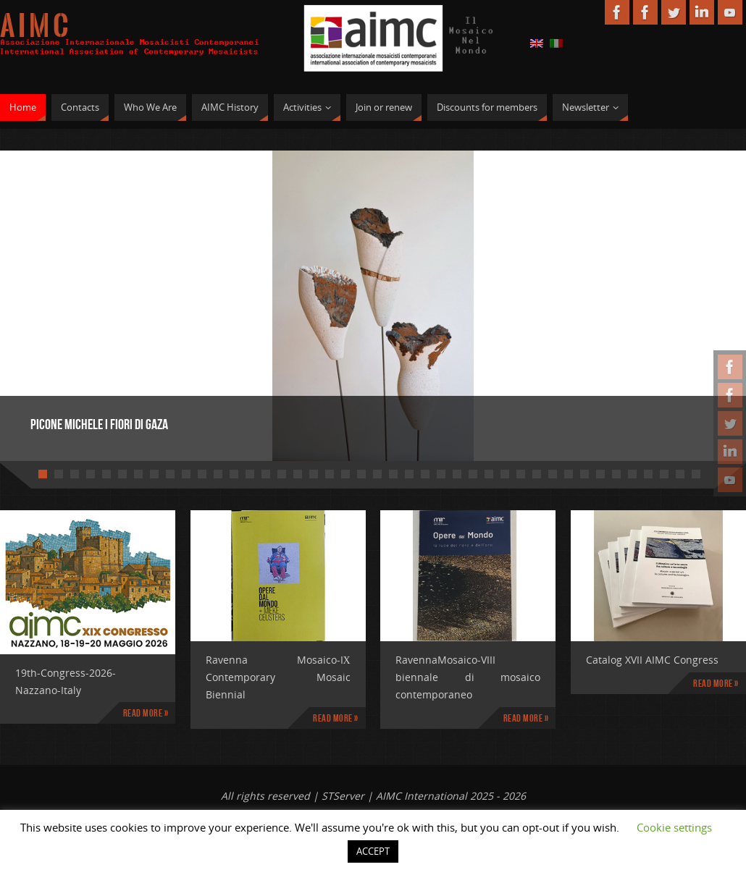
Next (684, 301)
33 (552, 474)
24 (409, 474)
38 (632, 474)
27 (457, 474)
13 (234, 474)
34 (568, 474)
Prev (61, 301)
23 (393, 474)
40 (664, 474)
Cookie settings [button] (674, 827)
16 (281, 474)
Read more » (146, 713)
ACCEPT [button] (373, 851)
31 (520, 474)
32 (536, 474)
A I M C (34, 26)
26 (441, 474)
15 (265, 474)
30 (504, 474)
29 (489, 474)
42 (696, 474)
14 (250, 474)
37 (616, 474)
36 (600, 474)
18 (313, 474)
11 (202, 474)
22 (377, 474)
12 (218, 474)
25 (425, 474)
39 (648, 474)
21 (361, 474)
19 (329, 474)
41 (680, 474)
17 (297, 474)
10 (186, 474)
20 (345, 474)
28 (473, 474)
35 (584, 474)
